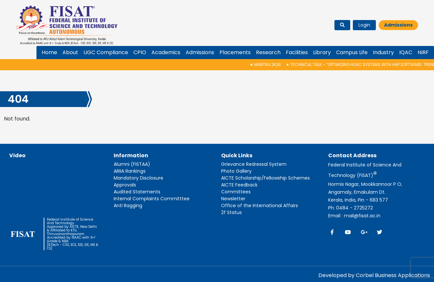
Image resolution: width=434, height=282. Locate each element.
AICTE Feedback (239, 185)
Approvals (125, 185)
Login (364, 25)
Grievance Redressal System (253, 164)
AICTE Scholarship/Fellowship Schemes (265, 178)
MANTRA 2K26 (268, 64)
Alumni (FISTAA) (132, 164)
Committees (236, 191)
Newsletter (233, 198)
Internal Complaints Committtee (152, 198)
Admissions (398, 25)
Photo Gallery (236, 171)
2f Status (231, 212)
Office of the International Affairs (259, 205)
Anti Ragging (128, 205)
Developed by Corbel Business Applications (374, 275)
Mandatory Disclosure (138, 178)
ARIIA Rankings (130, 171)
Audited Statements (137, 191)
